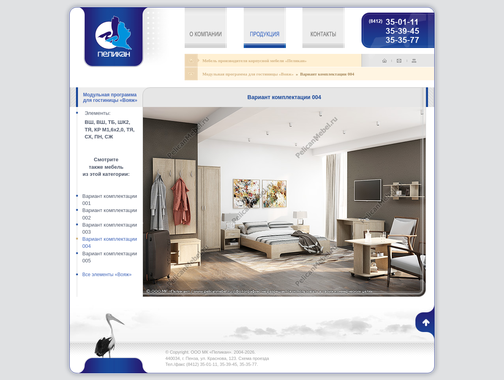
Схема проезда (254, 358)
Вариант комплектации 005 (109, 257)
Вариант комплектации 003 (109, 228)
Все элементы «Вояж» (107, 274)
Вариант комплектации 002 (109, 213)
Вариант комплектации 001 (109, 199)
